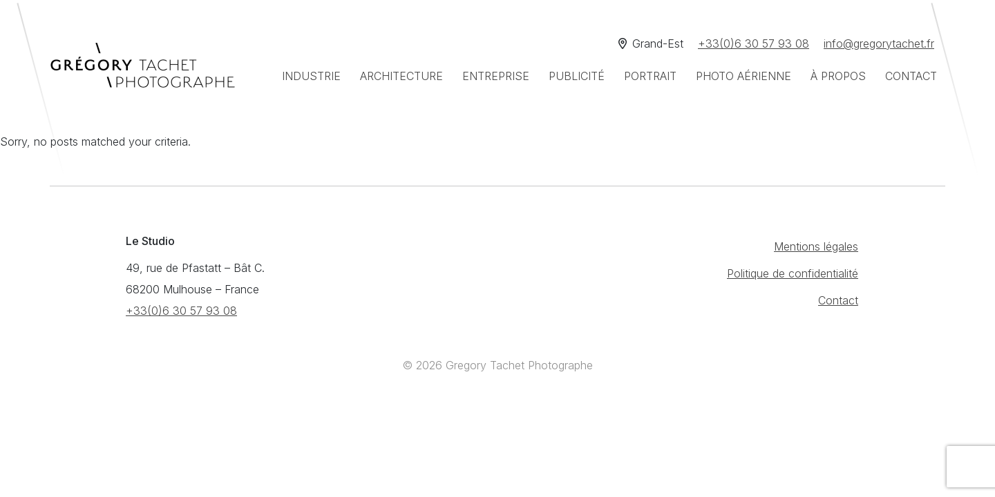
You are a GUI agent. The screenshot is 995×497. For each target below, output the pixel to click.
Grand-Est (650, 43)
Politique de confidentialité (792, 273)
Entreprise (495, 76)
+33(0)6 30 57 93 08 (753, 43)
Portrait (650, 76)
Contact (911, 76)
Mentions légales (816, 246)
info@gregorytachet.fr (879, 43)
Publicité (577, 76)
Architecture (401, 76)
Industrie (311, 76)
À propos (838, 76)
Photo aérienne (743, 76)
